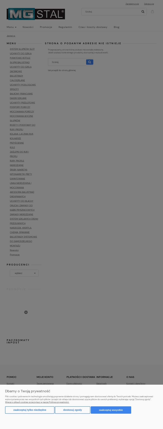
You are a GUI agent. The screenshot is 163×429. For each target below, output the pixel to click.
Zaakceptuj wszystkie (111, 410)
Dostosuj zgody (72, 410)
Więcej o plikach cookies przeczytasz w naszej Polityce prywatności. (37, 402)
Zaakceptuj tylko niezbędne (29, 410)
